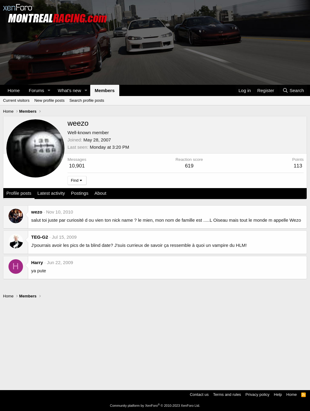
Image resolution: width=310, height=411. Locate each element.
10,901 (77, 166)
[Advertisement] (155, 341)
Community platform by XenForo (155, 405)
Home (14, 90)
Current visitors (16, 100)
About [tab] (100, 193)
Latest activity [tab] (51, 193)
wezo (36, 211)
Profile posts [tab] (18, 193)
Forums (36, 90)
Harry (37, 262)
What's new (69, 90)
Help (278, 394)
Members (105, 90)
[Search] (293, 90)
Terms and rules (227, 394)
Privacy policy (257, 394)
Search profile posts (86, 100)
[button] (49, 90)
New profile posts (49, 100)
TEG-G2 (39, 237)
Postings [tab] (79, 193)
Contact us (199, 394)
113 (298, 166)
